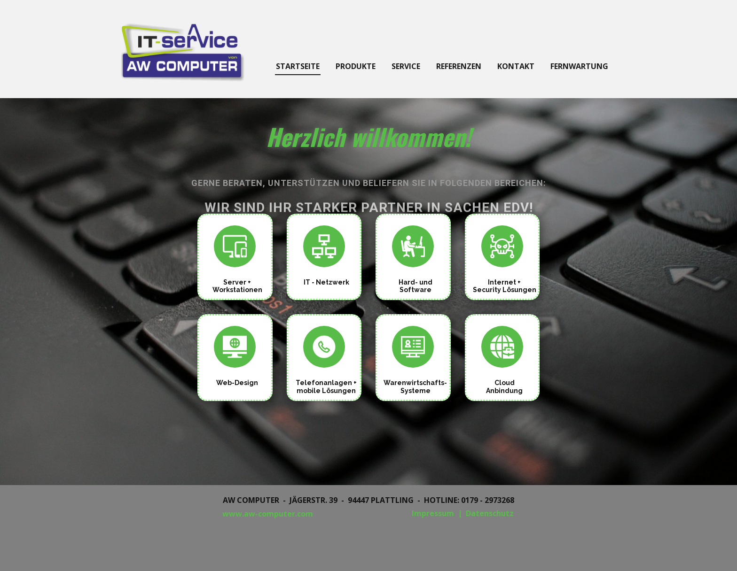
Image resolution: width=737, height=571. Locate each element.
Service (406, 66)
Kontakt (515, 66)
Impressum (433, 513)
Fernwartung (579, 66)
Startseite (298, 66)
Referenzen (458, 66)
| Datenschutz (486, 513)
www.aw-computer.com (267, 514)
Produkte (356, 66)
